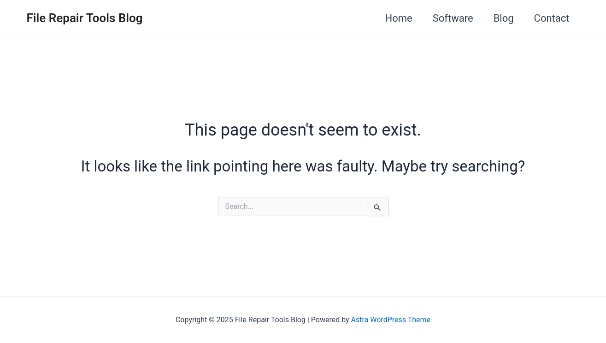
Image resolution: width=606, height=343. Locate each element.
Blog (504, 18)
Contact (552, 18)
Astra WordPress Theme (390, 319)
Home (398, 18)
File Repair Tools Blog (85, 18)
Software (453, 18)
